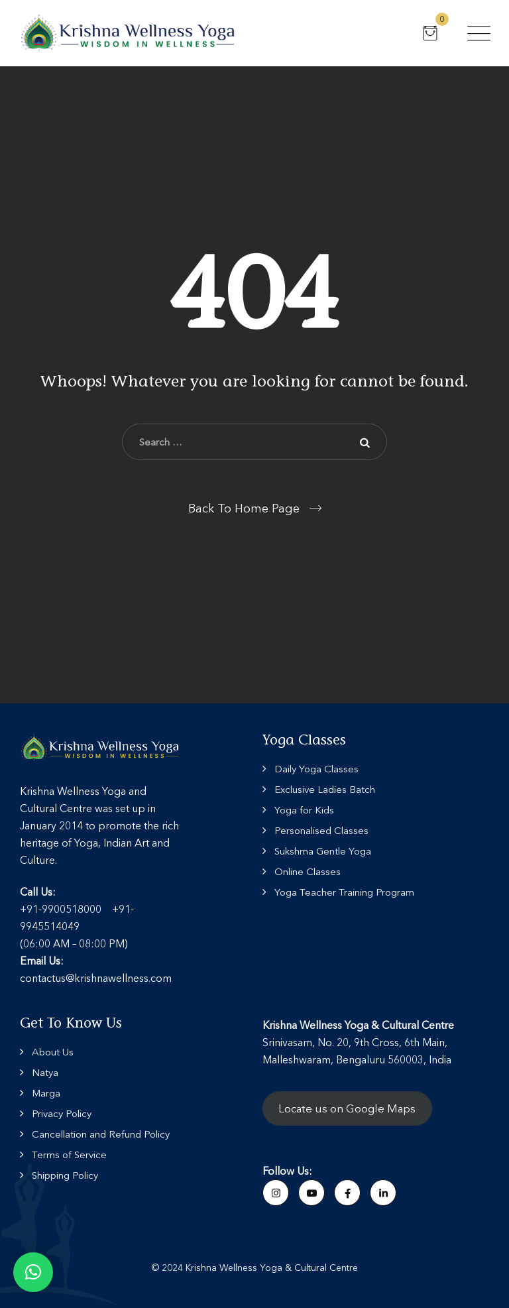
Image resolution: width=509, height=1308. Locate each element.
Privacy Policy (61, 1113)
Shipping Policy (65, 1175)
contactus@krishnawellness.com (96, 977)
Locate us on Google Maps (347, 1108)
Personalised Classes (321, 830)
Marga (46, 1093)
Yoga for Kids (304, 809)
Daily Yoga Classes (316, 768)
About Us (53, 1051)
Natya (45, 1072)
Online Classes (307, 871)
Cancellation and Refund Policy (101, 1134)
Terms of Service (69, 1154)
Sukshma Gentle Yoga (322, 851)
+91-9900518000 (60, 909)
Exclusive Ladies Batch (324, 789)
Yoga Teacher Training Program (344, 892)
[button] (33, 1272)
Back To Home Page (244, 508)
